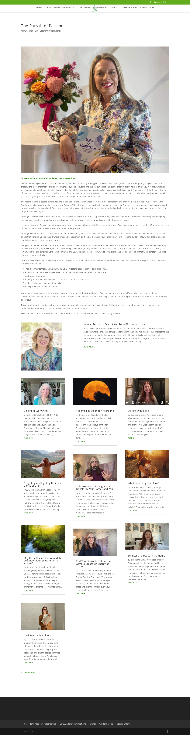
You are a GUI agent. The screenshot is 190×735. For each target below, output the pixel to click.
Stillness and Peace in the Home (146, 555)
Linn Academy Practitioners (58, 8)
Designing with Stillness (37, 635)
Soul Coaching (41, 30)
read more (28, 438)
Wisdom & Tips (130, 8)
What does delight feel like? (144, 483)
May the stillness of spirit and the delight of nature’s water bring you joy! (43, 560)
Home (39, 8)
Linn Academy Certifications (91, 8)
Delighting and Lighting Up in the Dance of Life (43, 484)
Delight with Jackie (138, 410)
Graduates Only (160, 2)
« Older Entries (28, 672)
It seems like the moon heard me (95, 410)
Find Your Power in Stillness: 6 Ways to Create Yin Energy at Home (93, 564)
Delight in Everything (36, 410)
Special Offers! (147, 8)
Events (113, 8)
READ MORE (89, 346)
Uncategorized (56, 30)
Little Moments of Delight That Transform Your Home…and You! (95, 488)
